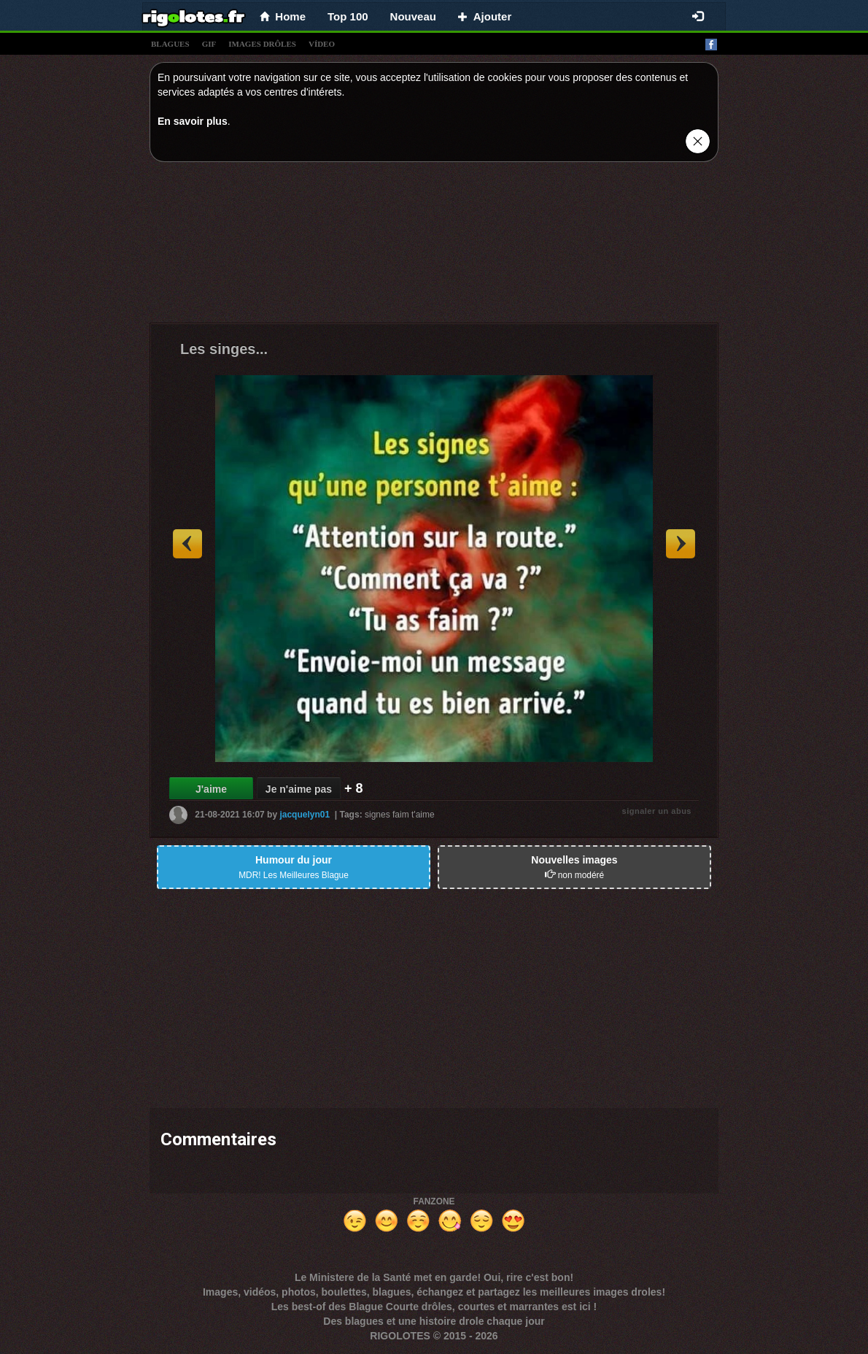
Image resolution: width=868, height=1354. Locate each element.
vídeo (322, 43)
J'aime (211, 789)
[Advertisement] (434, 246)
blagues (170, 43)
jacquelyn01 (304, 814)
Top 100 (348, 16)
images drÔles (262, 43)
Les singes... (224, 349)
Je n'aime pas (299, 789)
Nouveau (413, 16)
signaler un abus (656, 811)
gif (209, 43)
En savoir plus (193, 121)
